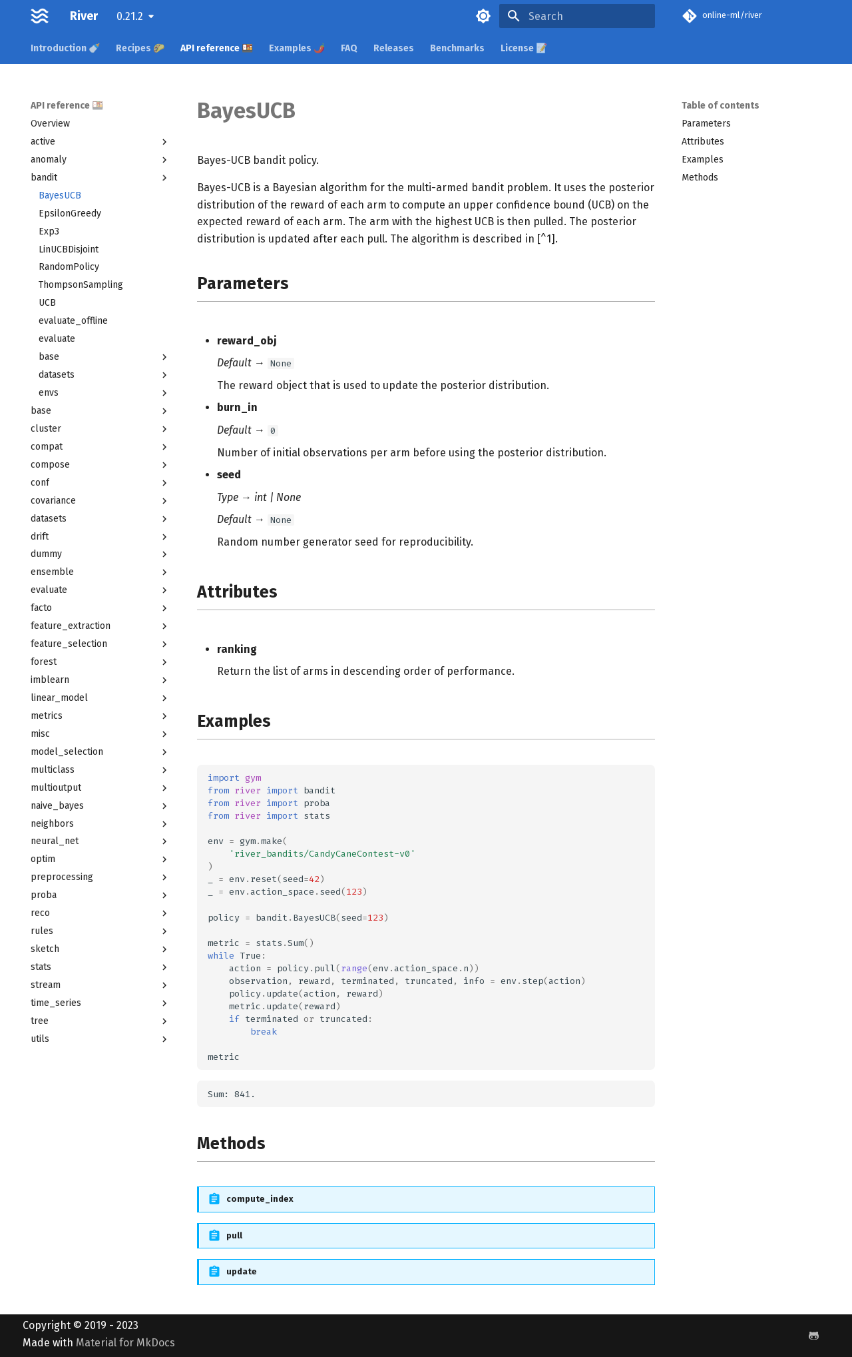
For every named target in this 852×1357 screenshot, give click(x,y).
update (241, 1271)
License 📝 (524, 48)
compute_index (260, 1199)
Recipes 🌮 (140, 48)
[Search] (577, 16)
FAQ (349, 48)
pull (234, 1235)
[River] (39, 16)
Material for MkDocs (125, 1342)
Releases (393, 48)
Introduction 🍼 (65, 48)
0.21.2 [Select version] (129, 16)
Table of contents (720, 105)
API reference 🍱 (216, 48)
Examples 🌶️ (297, 48)
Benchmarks (457, 48)
